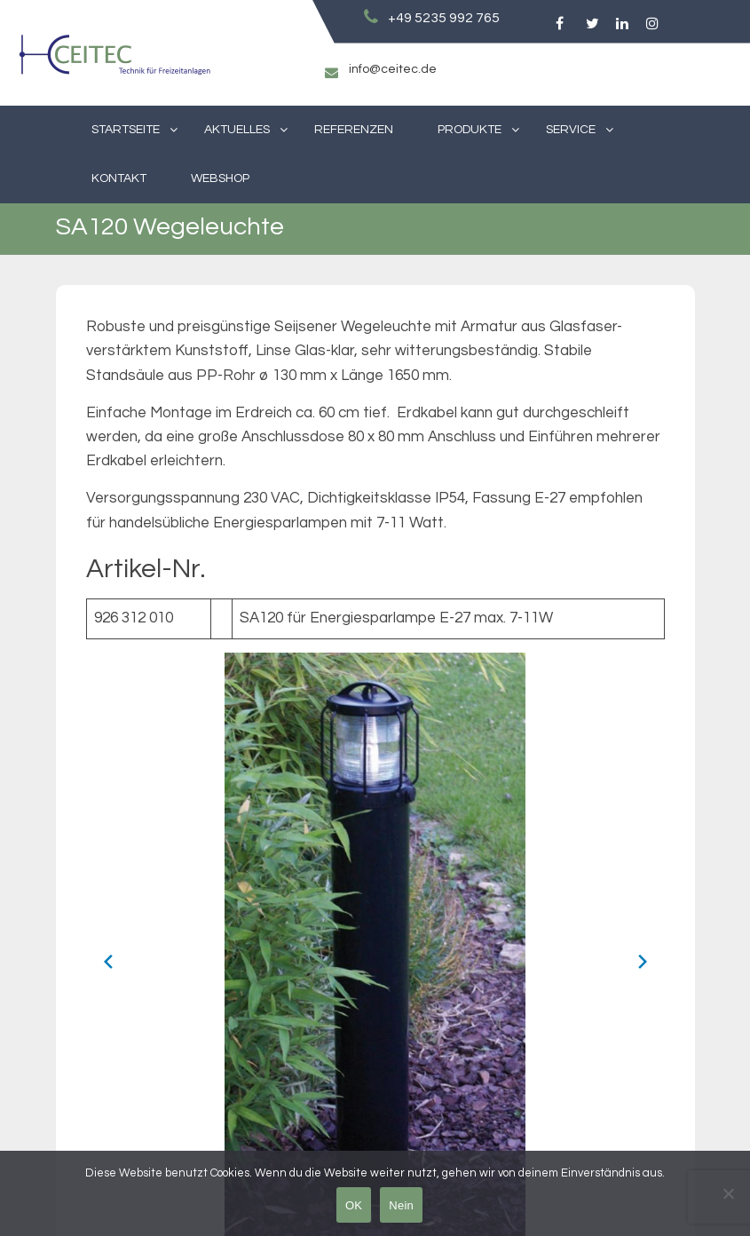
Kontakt (118, 178)
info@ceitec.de (393, 69)
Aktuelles (237, 129)
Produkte (469, 129)
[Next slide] (642, 961)
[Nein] (728, 1193)
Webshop (220, 178)
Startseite (125, 129)
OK (353, 1205)
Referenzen (353, 129)
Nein (401, 1205)
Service (571, 129)
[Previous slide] (108, 961)
